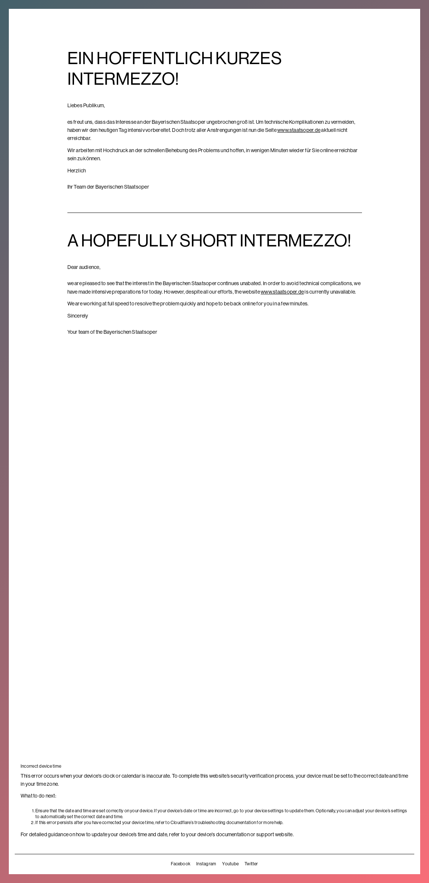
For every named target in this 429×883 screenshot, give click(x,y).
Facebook (180, 863)
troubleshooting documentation (225, 822)
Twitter (251, 863)
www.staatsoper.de (298, 130)
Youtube (230, 863)
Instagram (206, 863)
